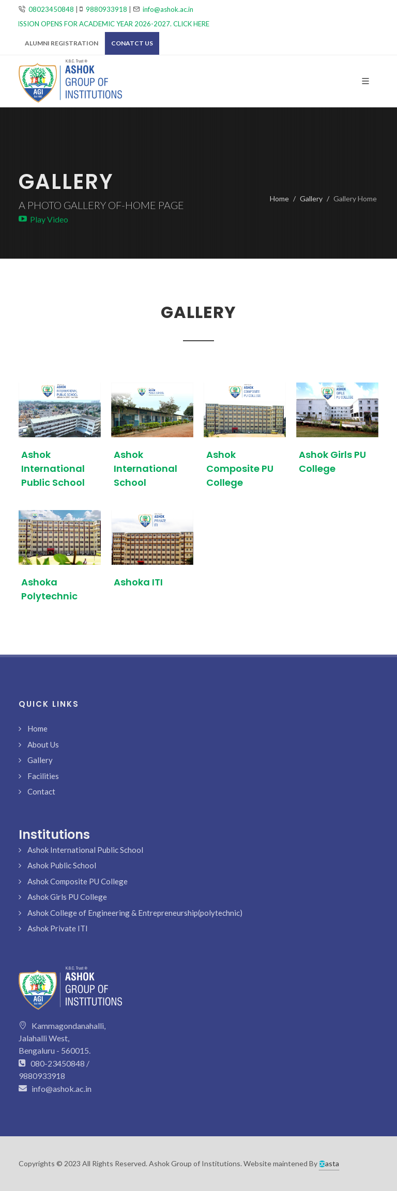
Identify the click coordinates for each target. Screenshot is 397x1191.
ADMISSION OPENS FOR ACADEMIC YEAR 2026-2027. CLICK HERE (110, 24)
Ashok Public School (61, 865)
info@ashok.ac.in (168, 9)
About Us (43, 744)
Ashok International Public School (53, 468)
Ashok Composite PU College (239, 468)
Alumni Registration (61, 43)
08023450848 (51, 9)
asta (329, 1163)
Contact (41, 791)
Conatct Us (132, 43)
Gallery (311, 198)
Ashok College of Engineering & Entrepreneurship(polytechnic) (134, 912)
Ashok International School (145, 468)
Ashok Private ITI (57, 928)
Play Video (43, 219)
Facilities (43, 776)
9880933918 (106, 9)
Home (279, 198)
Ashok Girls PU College (67, 896)
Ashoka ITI (138, 582)
